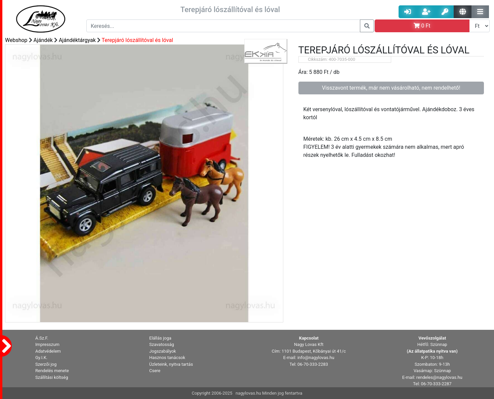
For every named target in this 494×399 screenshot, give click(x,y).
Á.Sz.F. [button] (41, 338)
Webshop (16, 40)
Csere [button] (154, 370)
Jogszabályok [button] (162, 351)
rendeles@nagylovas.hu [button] (439, 377)
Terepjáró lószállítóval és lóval (137, 40)
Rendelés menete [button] (52, 370)
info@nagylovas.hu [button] (315, 357)
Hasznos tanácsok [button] (167, 357)
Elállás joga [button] (160, 338)
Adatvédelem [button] (48, 351)
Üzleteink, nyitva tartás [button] (171, 364)
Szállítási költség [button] (51, 377)
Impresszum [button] (47, 344)
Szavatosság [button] (161, 344)
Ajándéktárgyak (77, 40)
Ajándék (43, 40)
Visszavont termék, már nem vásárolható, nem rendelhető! (391, 88)
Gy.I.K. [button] (41, 357)
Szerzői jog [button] (45, 364)
